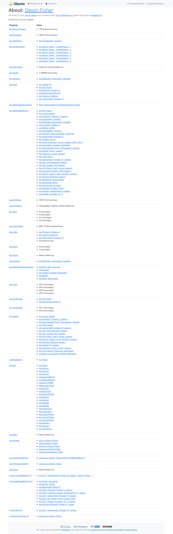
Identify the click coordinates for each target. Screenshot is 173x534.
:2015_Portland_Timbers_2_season (56, 490)
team (13, 84)
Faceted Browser (136, 3)
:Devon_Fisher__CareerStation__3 (55, 52)
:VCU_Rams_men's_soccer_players (55, 168)
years (13, 284)
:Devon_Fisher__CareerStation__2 (55, 49)
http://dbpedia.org (64, 15)
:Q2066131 (47, 377)
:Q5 (44, 388)
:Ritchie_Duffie (47, 128)
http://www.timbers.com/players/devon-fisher (59, 105)
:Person (44, 368)
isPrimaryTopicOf (18, 463)
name (13, 255)
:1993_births (46, 156)
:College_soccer (47, 139)
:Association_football (49, 119)
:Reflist (43, 275)
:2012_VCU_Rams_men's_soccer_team (57, 498)
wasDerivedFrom (18, 458)
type (12, 365)
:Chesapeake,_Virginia (50, 41)
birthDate (15, 35)
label (13, 434)
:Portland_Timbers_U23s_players (55, 171)
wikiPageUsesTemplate (21, 267)
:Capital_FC (45, 84)
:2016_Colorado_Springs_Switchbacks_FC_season (62, 493)
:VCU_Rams (45, 87)
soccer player (30, 15)
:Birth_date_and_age (49, 267)
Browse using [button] (35, 3)
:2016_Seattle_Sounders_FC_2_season (57, 501)
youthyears (16, 307)
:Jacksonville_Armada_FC (51, 99)
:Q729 (45, 391)
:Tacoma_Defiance (48, 96)
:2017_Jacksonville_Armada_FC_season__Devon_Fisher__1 (66, 475)
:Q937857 (46, 394)
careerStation (17, 46)
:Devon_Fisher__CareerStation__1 (55, 46)
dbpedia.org (96, 15)
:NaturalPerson (47, 380)
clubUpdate (16, 226)
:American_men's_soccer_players (55, 348)
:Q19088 (46, 382)
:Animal (44, 397)
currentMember (20, 475)
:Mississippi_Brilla (48, 182)
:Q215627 (46, 385)
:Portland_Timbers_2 (49, 90)
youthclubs (16, 299)
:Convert (44, 270)
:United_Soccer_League (50, 151)
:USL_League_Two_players (52, 165)
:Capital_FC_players (49, 345)
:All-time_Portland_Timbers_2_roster (56, 504)
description (16, 67)
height (14, 73)
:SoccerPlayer (46, 414)
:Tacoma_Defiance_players (52, 177)
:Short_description (48, 278)
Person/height (17, 29)
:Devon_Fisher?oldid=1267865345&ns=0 (62, 458)
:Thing (43, 365)
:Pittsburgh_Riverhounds (51, 179)
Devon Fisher (39, 10)
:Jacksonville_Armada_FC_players (55, 159)
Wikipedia (66, 530)
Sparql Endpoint (155, 3)
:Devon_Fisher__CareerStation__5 (55, 58)
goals (13, 246)
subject (14, 316)
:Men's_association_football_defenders (57, 353)
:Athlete (44, 403)
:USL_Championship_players (53, 162)
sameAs (14, 440)
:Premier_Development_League (54, 191)
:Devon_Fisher (50, 463)
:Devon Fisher (48, 440)
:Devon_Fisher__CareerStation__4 (55, 55)
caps (13, 211)
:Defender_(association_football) (55, 78)
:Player (43, 359)
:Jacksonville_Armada (50, 185)
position (14, 78)
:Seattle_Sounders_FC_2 (51, 194)
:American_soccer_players (52, 154)
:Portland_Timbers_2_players (53, 116)
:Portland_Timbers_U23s (51, 188)
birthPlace (15, 41)
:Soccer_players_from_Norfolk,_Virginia (58, 174)
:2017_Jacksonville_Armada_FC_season (57, 495)
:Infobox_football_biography (53, 272)
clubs (13, 232)
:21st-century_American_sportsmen (56, 351)
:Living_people (47, 113)
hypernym (15, 359)
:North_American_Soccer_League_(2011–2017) (61, 142)
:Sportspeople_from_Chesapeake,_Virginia (59, 148)
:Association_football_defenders (54, 145)
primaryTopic (18, 516)
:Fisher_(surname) (48, 481)
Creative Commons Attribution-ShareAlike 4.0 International (113, 530)
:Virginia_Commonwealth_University (56, 133)
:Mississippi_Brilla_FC (50, 93)
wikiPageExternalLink (20, 105)
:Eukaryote (45, 408)
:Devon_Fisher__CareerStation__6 (55, 61)
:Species (44, 423)
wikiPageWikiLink (18, 110)
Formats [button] (50, 3)
